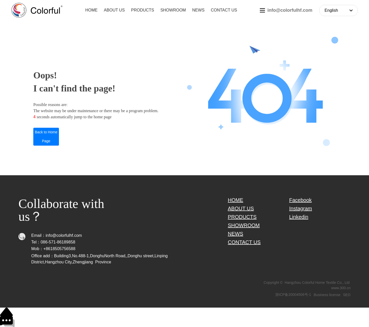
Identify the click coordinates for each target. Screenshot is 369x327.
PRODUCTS (242, 217)
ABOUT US (241, 208)
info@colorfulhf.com (290, 10)
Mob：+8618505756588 (53, 249)
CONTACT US (244, 242)
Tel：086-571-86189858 (53, 242)
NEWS (235, 234)
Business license (327, 295)
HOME (235, 200)
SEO (347, 295)
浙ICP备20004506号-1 (293, 295)
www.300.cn (341, 288)
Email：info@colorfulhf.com (56, 235)
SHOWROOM (244, 225)
